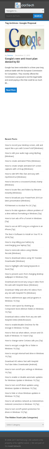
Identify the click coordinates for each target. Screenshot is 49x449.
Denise (10, 55)
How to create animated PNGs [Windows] (22, 161)
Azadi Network (14, 446)
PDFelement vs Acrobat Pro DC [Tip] (20, 205)
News (12, 50)
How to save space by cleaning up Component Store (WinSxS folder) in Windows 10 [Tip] (24, 308)
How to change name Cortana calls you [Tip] (24, 340)
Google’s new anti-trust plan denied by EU (21, 60)
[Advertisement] (24, 116)
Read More (11, 90)
